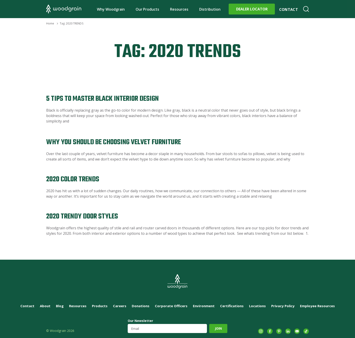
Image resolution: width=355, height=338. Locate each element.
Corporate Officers (171, 306)
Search (306, 9)
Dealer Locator (252, 9)
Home (50, 23)
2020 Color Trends (72, 179)
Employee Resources (317, 306)
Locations (257, 306)
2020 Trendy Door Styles (82, 216)
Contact (288, 9)
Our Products (147, 9)
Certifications (232, 306)
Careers (119, 306)
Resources (179, 9)
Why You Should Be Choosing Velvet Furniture (113, 142)
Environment (204, 306)
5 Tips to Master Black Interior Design (102, 98)
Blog (60, 306)
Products (100, 306)
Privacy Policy (283, 306)
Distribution (210, 9)
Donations (140, 306)
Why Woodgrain (111, 9)
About (45, 306)
